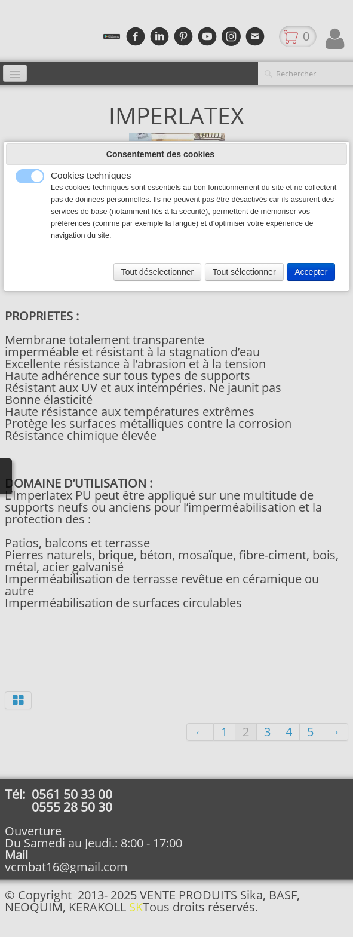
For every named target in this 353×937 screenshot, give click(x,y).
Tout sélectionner (244, 272)
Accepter (310, 272)
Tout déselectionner (157, 272)
